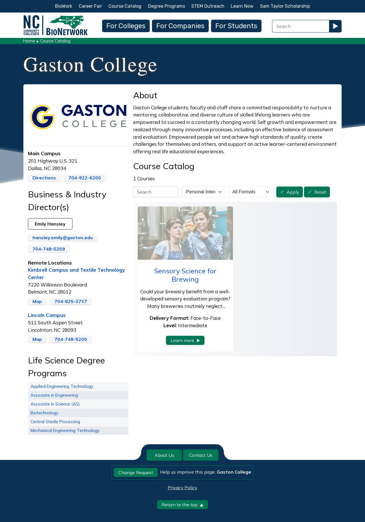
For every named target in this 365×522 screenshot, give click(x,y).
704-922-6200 (84, 178)
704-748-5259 (49, 249)
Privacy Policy (182, 487)
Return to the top (182, 504)
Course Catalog (124, 6)
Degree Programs (166, 6)
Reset (320, 192)
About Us (164, 455)
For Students (236, 26)
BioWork (63, 6)
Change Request (135, 472)
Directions (44, 178)
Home (29, 41)
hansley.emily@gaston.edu (63, 237)
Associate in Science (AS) (55, 404)
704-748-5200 (70, 339)
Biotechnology (44, 412)
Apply (293, 192)
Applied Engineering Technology (62, 386)
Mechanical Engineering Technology (65, 430)
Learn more (185, 340)
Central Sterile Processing (55, 421)
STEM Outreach (207, 6)
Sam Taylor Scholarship (285, 6)
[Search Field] (300, 26)
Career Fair (90, 6)
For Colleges (125, 26)
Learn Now (242, 6)
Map (37, 301)
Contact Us (200, 455)
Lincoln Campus (47, 315)
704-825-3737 (70, 301)
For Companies (180, 26)
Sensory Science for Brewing (185, 275)
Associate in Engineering (54, 395)
